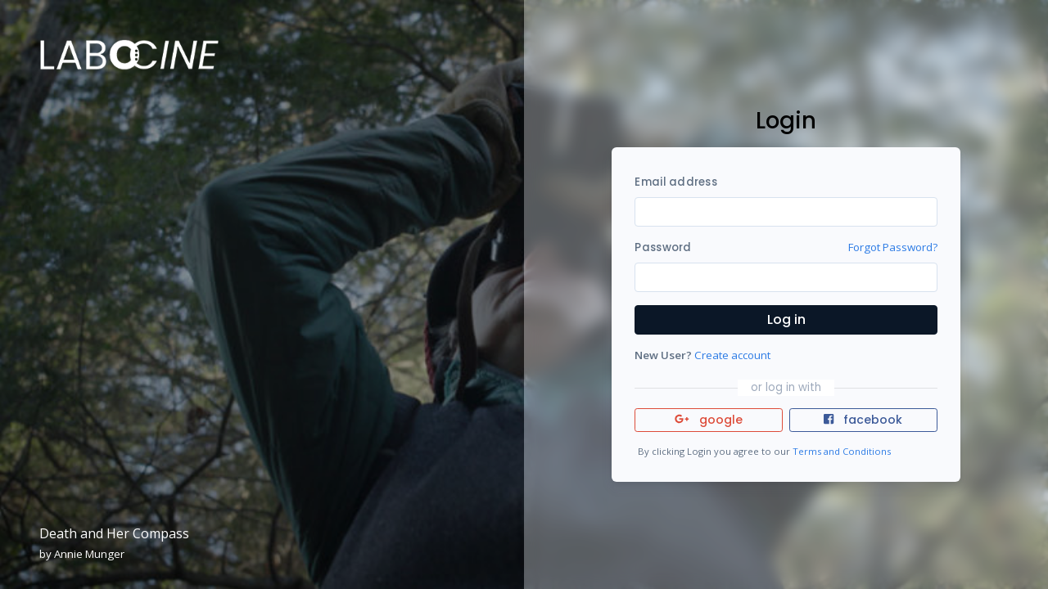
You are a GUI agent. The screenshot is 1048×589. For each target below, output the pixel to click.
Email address (675, 182)
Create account (732, 355)
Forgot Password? (892, 247)
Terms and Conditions (842, 451)
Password (663, 247)
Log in (786, 319)
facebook (863, 419)
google (709, 419)
